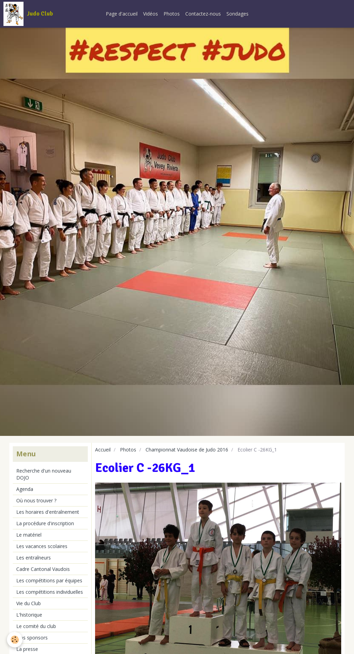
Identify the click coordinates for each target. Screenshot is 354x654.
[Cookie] (14, 639)
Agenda (24, 489)
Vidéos (150, 13)
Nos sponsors (32, 637)
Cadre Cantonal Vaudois (43, 569)
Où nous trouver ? (36, 500)
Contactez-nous (203, 13)
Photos (172, 13)
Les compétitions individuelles (49, 592)
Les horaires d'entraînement (47, 512)
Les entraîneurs (33, 557)
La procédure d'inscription (45, 523)
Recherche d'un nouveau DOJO (43, 474)
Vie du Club (28, 603)
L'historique (29, 614)
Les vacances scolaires (41, 546)
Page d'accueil (122, 13)
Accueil (103, 449)
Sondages (237, 13)
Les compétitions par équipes (49, 580)
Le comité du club (36, 626)
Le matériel (28, 534)
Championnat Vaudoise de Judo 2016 (187, 449)
